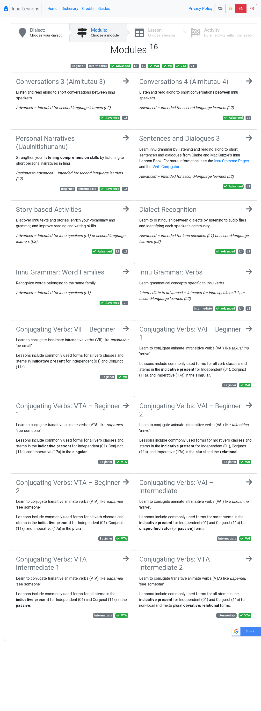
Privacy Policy (200, 8)
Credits (88, 8)
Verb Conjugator (165, 166)
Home (52, 8)
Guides (104, 8)
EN (241, 8)
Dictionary (69, 8)
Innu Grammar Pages (231, 161)
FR (251, 8)
